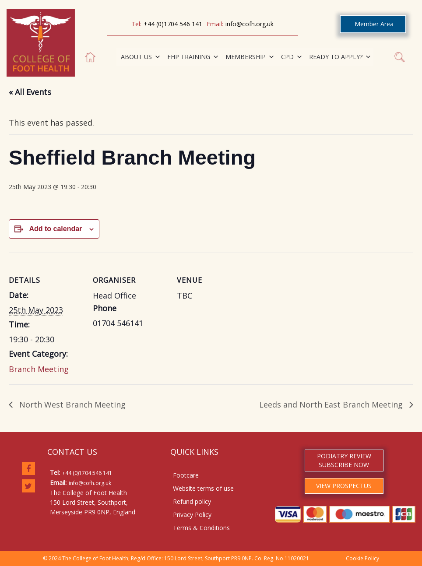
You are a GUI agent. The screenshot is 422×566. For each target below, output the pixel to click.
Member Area (374, 24)
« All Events (30, 92)
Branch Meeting (39, 369)
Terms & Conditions (201, 528)
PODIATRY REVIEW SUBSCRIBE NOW (344, 460)
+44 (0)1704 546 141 (173, 24)
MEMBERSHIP (249, 57)
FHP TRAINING (193, 57)
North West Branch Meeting (71, 404)
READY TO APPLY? (340, 57)
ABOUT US (141, 57)
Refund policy (192, 501)
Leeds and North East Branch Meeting (332, 404)
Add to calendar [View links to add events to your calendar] (55, 228)
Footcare (186, 475)
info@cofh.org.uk (249, 24)
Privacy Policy (192, 514)
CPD (291, 57)
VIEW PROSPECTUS (344, 486)
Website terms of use (203, 488)
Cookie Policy (362, 558)
